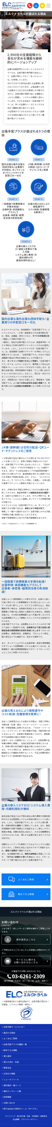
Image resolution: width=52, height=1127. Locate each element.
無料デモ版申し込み (36, 5)
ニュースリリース (11, 1082)
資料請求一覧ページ (12, 1087)
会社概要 (16, 1122)
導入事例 (7, 1058)
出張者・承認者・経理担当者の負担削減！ (13, 219)
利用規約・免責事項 (39, 1118)
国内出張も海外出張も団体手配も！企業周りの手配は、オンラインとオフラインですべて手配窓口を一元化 (13, 171)
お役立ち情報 (9, 1076)
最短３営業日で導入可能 (27, 253)
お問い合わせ (9, 1105)
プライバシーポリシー (29, 1122)
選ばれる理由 (9, 1035)
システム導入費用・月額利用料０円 (26, 259)
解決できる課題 (26, 896)
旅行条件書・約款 (23, 1118)
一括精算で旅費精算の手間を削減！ (13, 208)
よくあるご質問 (26, 881)
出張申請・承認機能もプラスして (13, 213)
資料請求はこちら (26, 942)
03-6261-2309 (30, 5)
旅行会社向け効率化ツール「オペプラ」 (20, 1111)
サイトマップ (10, 1118)
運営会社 (7, 1070)
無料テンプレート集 (12, 1093)
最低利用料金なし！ (26, 262)
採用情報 (7, 1099)
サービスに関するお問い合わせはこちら (26, 963)
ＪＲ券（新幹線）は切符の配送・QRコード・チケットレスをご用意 (38, 166)
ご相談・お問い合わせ (42, 5)
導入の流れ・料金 (11, 1064)
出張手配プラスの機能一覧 (15, 1046)
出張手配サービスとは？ (14, 1029)
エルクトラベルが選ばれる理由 (26, 914)
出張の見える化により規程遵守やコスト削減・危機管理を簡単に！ (38, 210)
